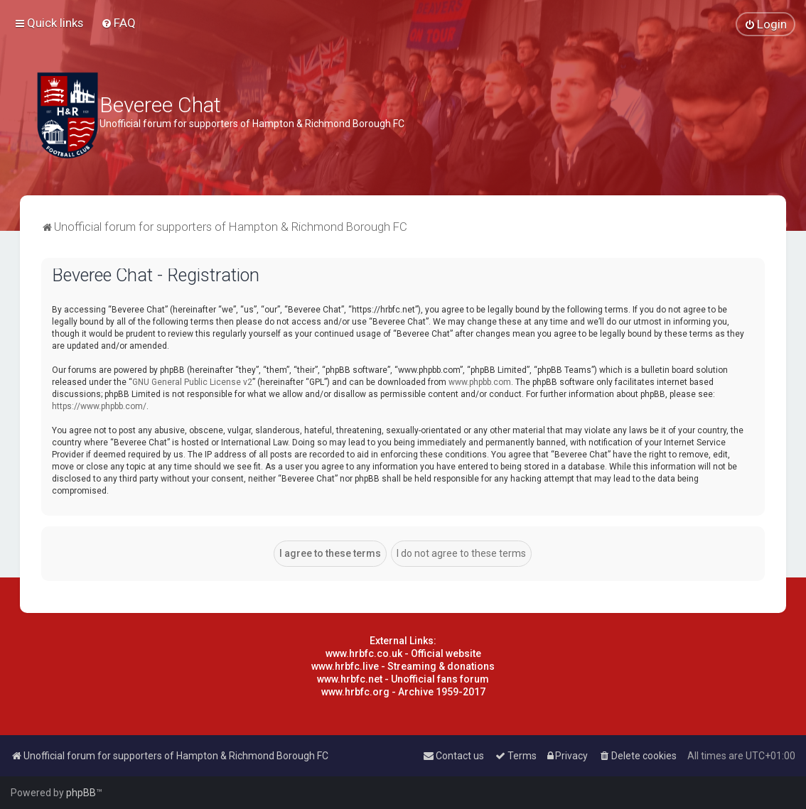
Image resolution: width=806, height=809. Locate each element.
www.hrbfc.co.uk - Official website (403, 653)
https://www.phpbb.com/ (99, 406)
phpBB (81, 792)
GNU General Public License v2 (192, 382)
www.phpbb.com (479, 382)
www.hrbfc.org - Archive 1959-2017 (403, 691)
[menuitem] (118, 22)
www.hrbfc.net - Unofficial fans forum (403, 679)
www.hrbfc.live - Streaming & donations (403, 666)
